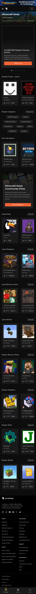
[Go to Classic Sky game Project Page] (10, 336)
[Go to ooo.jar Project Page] (10, 93)
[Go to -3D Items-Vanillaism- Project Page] (10, 300)
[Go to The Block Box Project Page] (10, 154)
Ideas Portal (22, 525)
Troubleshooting (23, 550)
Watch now (18, 63)
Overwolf (21, 561)
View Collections (18, 204)
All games (4, 522)
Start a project (6, 550)
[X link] (17, 512)
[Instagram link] (3, 512)
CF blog (21, 528)
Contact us (22, 553)
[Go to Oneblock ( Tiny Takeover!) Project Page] (10, 476)
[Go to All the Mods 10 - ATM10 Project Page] (10, 406)
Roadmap (21, 534)
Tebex (20, 567)
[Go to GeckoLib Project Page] (10, 441)
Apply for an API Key (7, 559)
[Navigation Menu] (3, 9)
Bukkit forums (23, 537)
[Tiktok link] (6, 512)
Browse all (30, 112)
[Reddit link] (20, 512)
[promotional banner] (18, 3)
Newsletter (22, 531)
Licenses (4, 582)
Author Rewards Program (9, 556)
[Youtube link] (10, 512)
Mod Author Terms (6, 585)
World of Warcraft (7, 528)
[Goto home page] (6, 8)
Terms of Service (6, 576)
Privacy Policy (5, 579)
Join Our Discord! (24, 522)
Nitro (20, 570)
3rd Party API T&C (7, 562)
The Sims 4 (5, 531)
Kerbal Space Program (8, 537)
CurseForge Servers (24, 540)
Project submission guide (9, 553)
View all (30, 214)
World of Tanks (6, 543)
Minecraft (4, 525)
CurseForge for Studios (25, 564)
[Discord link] (13, 512)
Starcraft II (5, 534)
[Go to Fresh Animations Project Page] (10, 371)
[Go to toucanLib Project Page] (10, 230)
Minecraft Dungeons (7, 540)
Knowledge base (23, 547)
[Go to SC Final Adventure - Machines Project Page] (10, 265)
